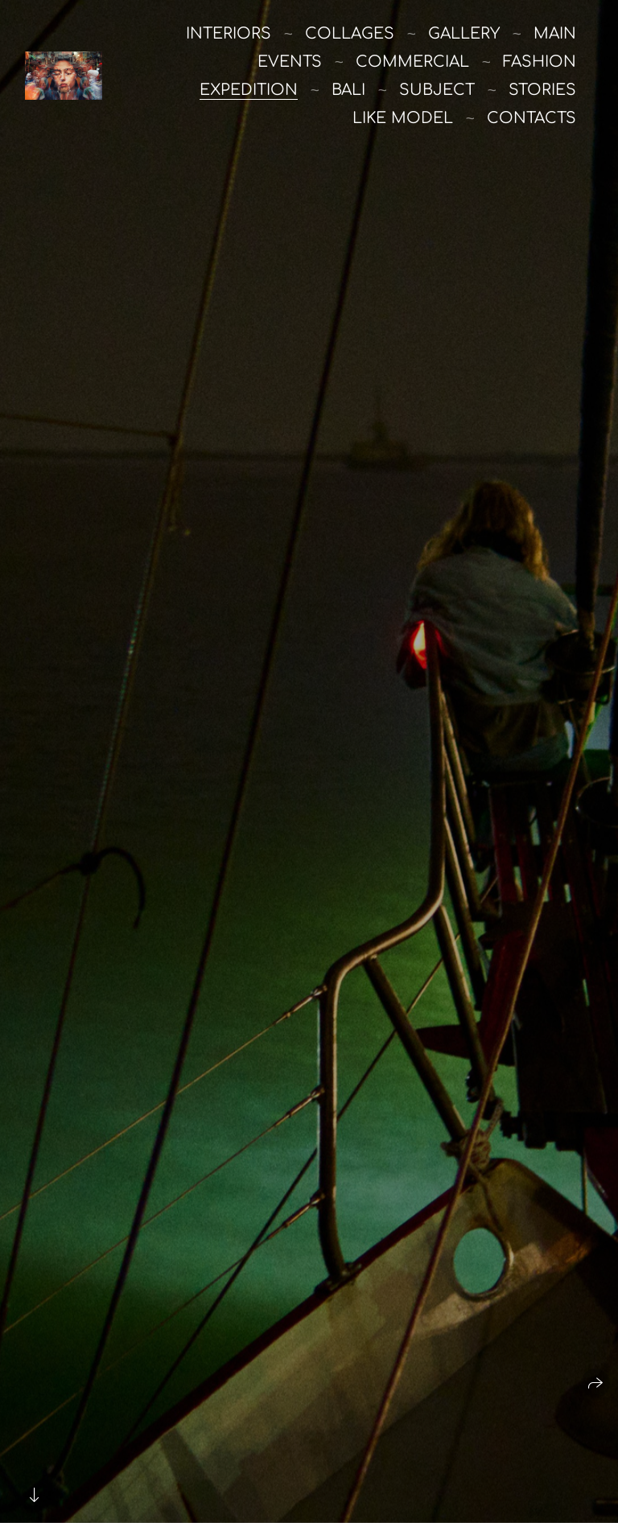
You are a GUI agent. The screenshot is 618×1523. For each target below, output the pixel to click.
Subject (437, 89)
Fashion (539, 61)
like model (402, 117)
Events (290, 61)
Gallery (464, 33)
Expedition (249, 89)
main (555, 33)
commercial (412, 61)
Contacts (531, 117)
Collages (349, 33)
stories (542, 89)
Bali (348, 89)
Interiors (228, 33)
